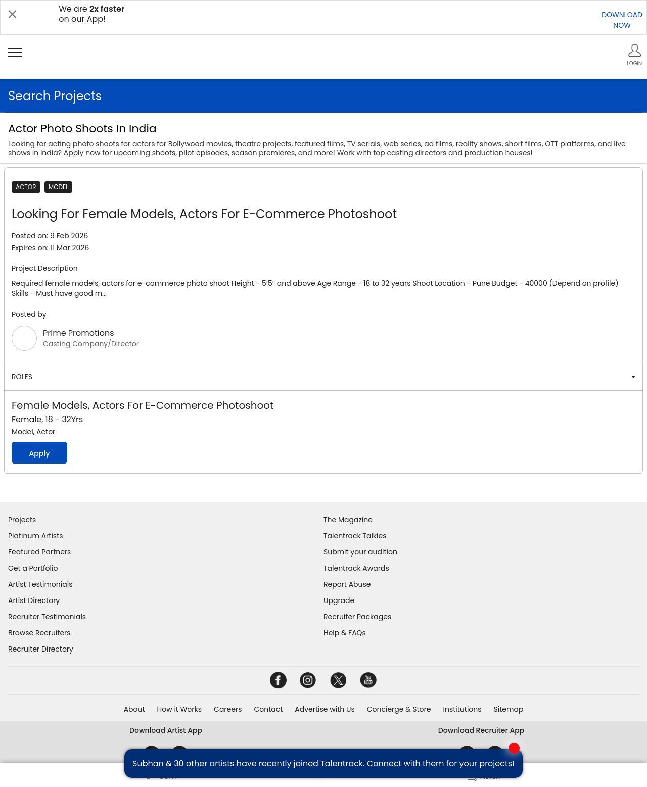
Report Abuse (347, 584)
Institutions (462, 709)
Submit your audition (360, 552)
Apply (39, 453)
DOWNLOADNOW (622, 20)
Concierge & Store (399, 709)
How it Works (179, 709)
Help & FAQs (345, 633)
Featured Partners (39, 552)
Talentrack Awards (356, 568)
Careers (228, 709)
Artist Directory (34, 600)
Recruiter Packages (357, 617)
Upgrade (339, 600)
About (134, 709)
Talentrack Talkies (355, 536)
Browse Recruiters (39, 633)
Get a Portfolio (33, 568)
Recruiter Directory (40, 649)
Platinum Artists (35, 536)
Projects (22, 520)
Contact (268, 709)
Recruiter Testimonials (47, 617)
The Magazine (348, 520)
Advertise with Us (324, 709)
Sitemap (509, 709)
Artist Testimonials (40, 584)
